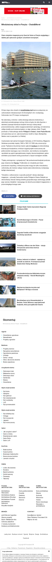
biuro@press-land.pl (34, 515)
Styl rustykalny (8, 400)
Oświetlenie (7, 382)
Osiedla (21, 493)
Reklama (14, 548)
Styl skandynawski (9, 398)
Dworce (21, 500)
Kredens (6, 470)
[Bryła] (6, 2)
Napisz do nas (32, 519)
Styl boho (6, 391)
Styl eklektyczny (8, 414)
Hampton (6, 394)
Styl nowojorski (8, 418)
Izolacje (5, 355)
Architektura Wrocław (8, 497)
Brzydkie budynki (7, 505)
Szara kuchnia (7, 452)
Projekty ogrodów (9, 340)
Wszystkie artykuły (39, 548)
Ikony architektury (42, 491)
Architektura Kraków (8, 495)
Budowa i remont (17, 534)
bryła (3, 18)
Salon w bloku (8, 434)
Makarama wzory (9, 373)
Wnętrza (31, 534)
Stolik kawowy (8, 474)
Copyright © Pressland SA (26, 544)
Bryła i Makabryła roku (8, 519)
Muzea (38, 493)
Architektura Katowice (5, 502)
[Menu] (49, 2)
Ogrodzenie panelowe (10, 353)
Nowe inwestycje (42, 502)
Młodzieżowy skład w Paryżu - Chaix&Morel (15, 20)
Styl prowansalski (9, 404)
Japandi (5, 420)
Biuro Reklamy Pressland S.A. (37, 517)
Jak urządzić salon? (10, 432)
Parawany (6, 476)
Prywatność (21, 548)
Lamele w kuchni (8, 458)
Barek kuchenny (8, 472)
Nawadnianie (7, 337)
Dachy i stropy (8, 358)
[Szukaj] (44, 2)
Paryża (16, 163)
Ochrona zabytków (7, 522)
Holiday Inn (28, 110)
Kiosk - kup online (26, 11)
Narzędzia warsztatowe (11, 351)
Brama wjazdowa (9, 362)
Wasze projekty (6, 517)
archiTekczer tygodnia (8, 515)
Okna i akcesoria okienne (11, 360)
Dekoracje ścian (8, 371)
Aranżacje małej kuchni (10, 454)
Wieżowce (39, 497)
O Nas (8, 548)
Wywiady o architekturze (40, 505)
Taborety (6, 479)
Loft (4, 402)
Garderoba (6, 378)
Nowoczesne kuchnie (10, 456)
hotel (23, 110)
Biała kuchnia (7, 450)
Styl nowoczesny (9, 422)
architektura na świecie (14, 18)
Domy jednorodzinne (26, 491)
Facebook (26, 538)
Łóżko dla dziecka (9, 468)
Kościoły (39, 495)
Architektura (44, 534)
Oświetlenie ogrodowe (10, 335)
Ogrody (25, 534)
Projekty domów (8, 349)
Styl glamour (7, 396)
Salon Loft (6, 440)
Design (37, 534)
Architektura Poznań (8, 499)
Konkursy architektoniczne (10, 526)
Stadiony (22, 495)
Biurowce (22, 497)
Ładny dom (7, 534)
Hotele (38, 500)
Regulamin (29, 548)
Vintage (5, 416)
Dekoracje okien (8, 376)
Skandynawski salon (10, 436)
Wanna (5, 380)
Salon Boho (7, 438)
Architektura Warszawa (5, 492)
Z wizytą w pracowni (8, 524)
